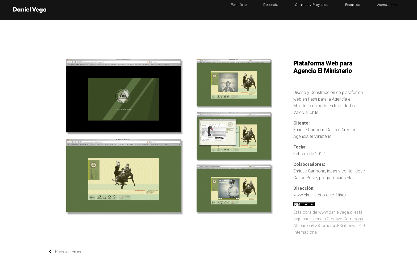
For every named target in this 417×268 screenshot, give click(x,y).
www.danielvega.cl (335, 212)
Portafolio (285, 10)
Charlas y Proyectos (337, 10)
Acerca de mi (393, 10)
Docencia (306, 10)
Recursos (368, 10)
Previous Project (66, 252)
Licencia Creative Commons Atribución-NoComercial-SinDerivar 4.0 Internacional (329, 225)
